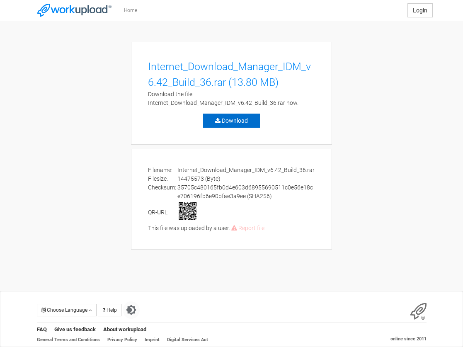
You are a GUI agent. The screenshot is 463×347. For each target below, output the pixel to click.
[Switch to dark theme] (131, 310)
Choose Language (66, 310)
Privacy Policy (122, 339)
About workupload (124, 329)
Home (130, 10)
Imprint (152, 339)
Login (420, 10)
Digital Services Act (187, 339)
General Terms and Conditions (68, 339)
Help (109, 310)
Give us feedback (75, 329)
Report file (247, 228)
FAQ (42, 329)
